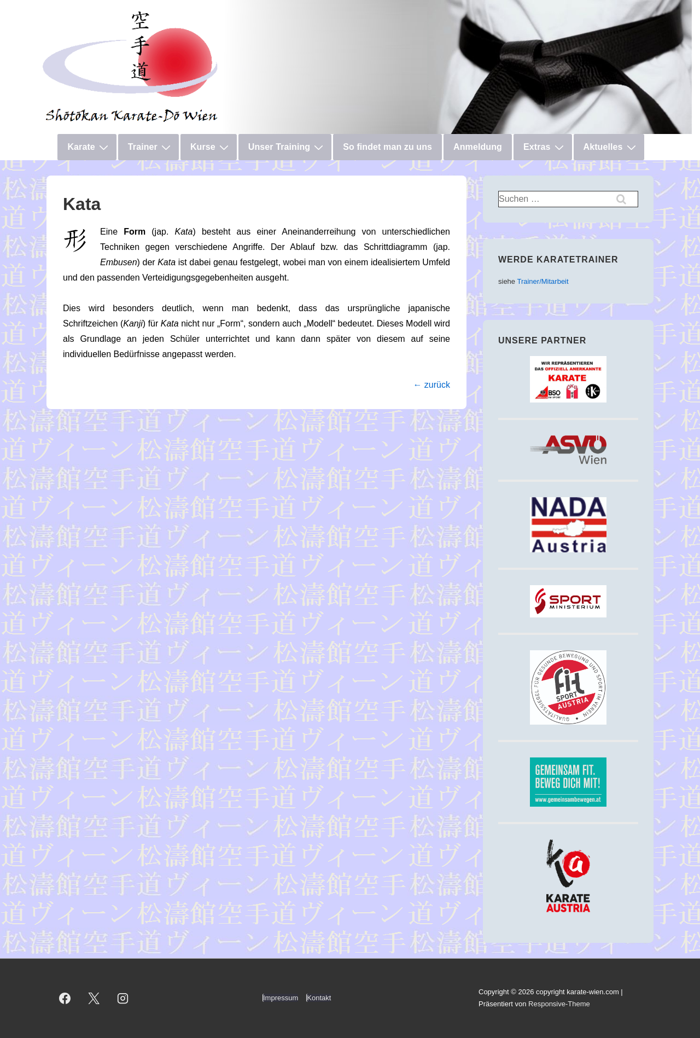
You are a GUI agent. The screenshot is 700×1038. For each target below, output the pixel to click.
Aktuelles (611, 147)
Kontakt (319, 998)
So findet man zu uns (387, 146)
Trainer (150, 147)
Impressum (280, 998)
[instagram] (123, 998)
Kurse (210, 147)
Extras (545, 147)
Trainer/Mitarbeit (542, 281)
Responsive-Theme (559, 1004)
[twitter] (94, 998)
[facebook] (65, 998)
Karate (88, 147)
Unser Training (287, 147)
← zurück (431, 384)
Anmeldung (477, 146)
